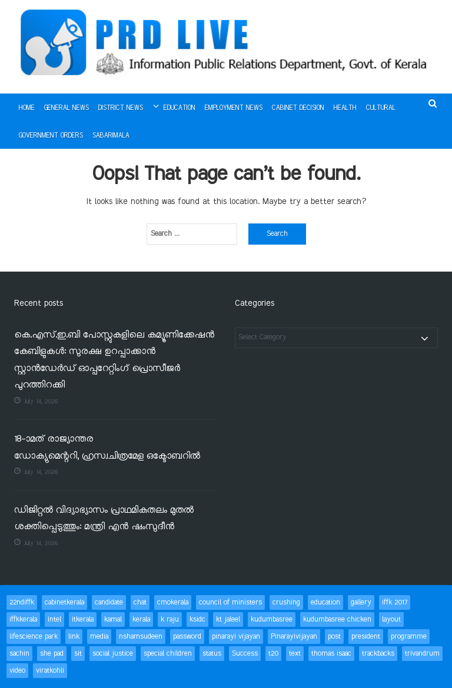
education (325, 602)
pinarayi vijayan (236, 636)
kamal (113, 619)
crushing (286, 602)
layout (391, 619)
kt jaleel (228, 619)
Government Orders (51, 136)
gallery (361, 602)
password (187, 636)
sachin (19, 653)
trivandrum (422, 653)
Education (179, 108)
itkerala (83, 619)
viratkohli (50, 670)
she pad (52, 653)
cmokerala (172, 602)
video (17, 670)
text (295, 653)
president (365, 636)
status (211, 653)
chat (140, 602)
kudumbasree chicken (337, 619)
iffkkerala (23, 619)
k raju (170, 619)
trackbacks (378, 653)
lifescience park (33, 636)
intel (54, 619)
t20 (273, 653)
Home (27, 108)
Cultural (381, 108)
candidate (109, 602)
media (99, 636)
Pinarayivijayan (294, 636)
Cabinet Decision (298, 108)
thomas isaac (331, 653)
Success (245, 653)
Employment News (233, 108)
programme (409, 636)
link (73, 636)
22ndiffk (21, 602)
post (334, 636)
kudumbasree (272, 619)
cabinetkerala (64, 602)
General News (66, 108)
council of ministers (230, 602)
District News (120, 108)
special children (168, 653)
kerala (141, 619)
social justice (112, 653)
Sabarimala (110, 136)
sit (78, 653)
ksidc (197, 619)
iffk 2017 (394, 602)
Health (345, 108)
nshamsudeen (140, 636)
